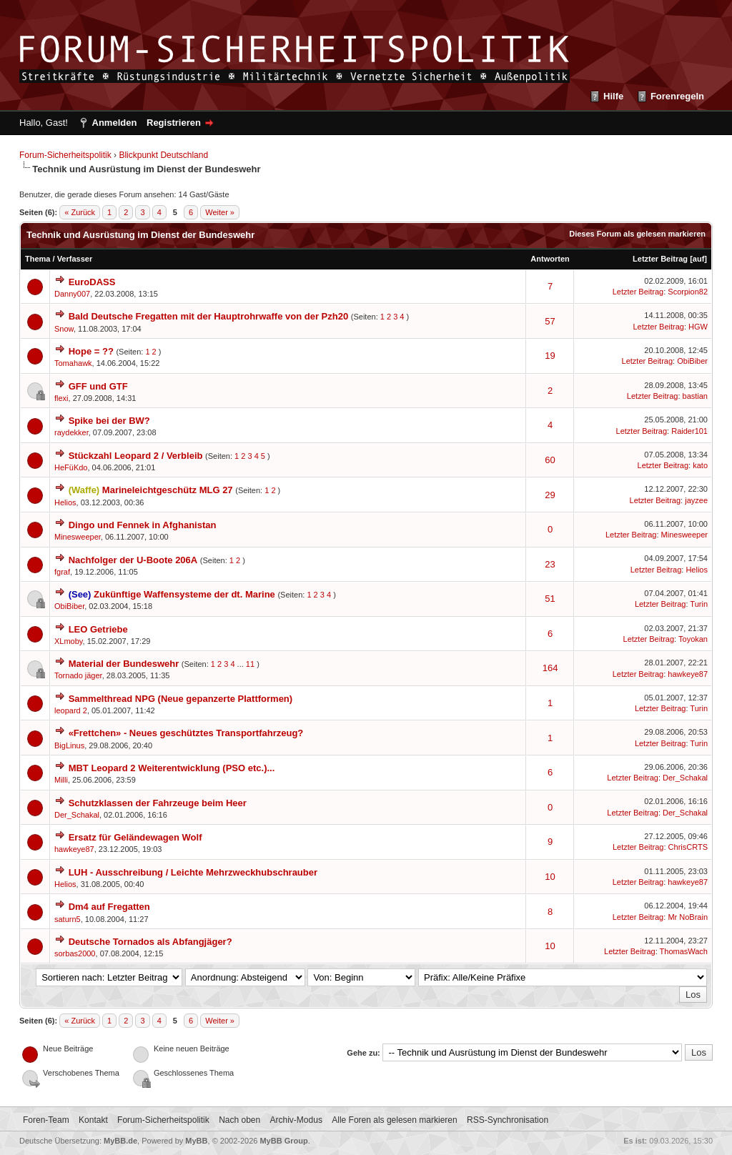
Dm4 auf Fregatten (109, 906)
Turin (699, 604)
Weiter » (219, 212)
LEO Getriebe (98, 629)
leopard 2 (70, 710)
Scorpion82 (688, 291)
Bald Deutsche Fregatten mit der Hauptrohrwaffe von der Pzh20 (209, 316)
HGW (698, 326)
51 (550, 598)
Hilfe (613, 96)
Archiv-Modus (296, 1120)
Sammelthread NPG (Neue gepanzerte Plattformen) (181, 698)
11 (250, 664)
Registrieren (174, 122)
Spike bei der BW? (109, 420)
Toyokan (693, 639)
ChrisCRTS (688, 847)
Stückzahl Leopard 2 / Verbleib (136, 455)
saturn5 (67, 919)
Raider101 (689, 431)
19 (550, 355)
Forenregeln (677, 96)
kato (700, 465)
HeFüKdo (70, 467)
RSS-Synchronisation (507, 1120)
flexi (61, 398)
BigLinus (69, 745)
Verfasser (75, 258)
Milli (61, 779)
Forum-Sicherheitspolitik (65, 155)
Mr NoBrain (688, 917)
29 (550, 495)
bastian (695, 396)
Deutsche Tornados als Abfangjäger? (150, 941)
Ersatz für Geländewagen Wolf (135, 837)
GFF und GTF (98, 386)
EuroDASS (92, 282)
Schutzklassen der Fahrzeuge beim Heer (158, 803)
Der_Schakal (685, 777)
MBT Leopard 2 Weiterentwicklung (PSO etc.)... (172, 768)
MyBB (196, 1140)
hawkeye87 (688, 674)
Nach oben (239, 1120)
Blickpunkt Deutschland (163, 155)
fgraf (62, 571)
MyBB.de (120, 1140)
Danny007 (72, 293)
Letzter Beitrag (660, 258)
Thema (37, 258)
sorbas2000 (75, 953)
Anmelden (114, 122)
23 (550, 564)
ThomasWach (684, 951)
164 (550, 668)
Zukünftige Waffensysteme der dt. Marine (184, 594)
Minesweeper (77, 536)
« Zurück (79, 212)
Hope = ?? (91, 351)
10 (550, 876)
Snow (64, 328)
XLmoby (68, 641)
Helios (65, 502)
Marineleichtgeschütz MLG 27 (167, 490)
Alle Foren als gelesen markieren (394, 1120)
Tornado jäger (78, 675)
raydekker (71, 432)
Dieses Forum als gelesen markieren (637, 233)
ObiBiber (692, 361)
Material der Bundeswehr (124, 663)
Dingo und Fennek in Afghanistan (143, 525)
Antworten (549, 258)
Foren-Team (46, 1120)
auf (699, 258)
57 (550, 321)
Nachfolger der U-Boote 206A (133, 560)
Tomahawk (73, 363)
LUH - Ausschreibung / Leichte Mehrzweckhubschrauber (193, 872)
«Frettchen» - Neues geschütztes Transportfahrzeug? (186, 733)
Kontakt (93, 1120)
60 (550, 460)
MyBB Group (283, 1140)
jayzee (696, 500)
